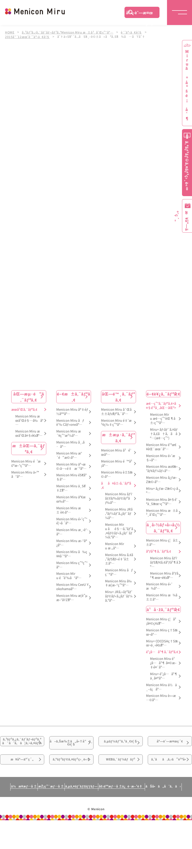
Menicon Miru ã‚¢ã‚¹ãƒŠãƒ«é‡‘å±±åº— (119, 558)
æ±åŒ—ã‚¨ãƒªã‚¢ (28, 448)
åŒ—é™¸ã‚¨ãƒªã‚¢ (118, 396)
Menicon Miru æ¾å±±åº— (161, 597)
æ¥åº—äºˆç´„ (22, 779)
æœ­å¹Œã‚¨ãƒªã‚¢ (24, 409)
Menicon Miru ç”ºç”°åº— (72, 564)
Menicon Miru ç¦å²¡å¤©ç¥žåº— (161, 621)
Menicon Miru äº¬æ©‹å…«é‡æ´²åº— (71, 466)
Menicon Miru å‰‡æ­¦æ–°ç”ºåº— (118, 582)
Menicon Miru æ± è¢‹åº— (68, 510)
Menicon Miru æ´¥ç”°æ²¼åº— (68, 433)
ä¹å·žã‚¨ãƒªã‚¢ (163, 609)
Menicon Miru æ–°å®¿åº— (71, 542)
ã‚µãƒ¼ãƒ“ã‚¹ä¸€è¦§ (121, 747)
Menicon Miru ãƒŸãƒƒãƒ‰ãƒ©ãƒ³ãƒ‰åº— (118, 498)
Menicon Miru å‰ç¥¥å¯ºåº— (71, 553)
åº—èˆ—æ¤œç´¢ (139, 14)
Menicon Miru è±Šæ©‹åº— (116, 474)
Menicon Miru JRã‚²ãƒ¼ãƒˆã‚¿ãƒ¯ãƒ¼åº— (118, 513)
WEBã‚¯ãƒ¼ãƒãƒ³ (120, 779)
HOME (9, 32)
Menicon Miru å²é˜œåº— (116, 452)
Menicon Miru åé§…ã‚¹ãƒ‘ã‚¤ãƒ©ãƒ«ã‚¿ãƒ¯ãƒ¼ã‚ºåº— (119, 530)
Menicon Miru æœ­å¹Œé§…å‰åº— (29, 420)
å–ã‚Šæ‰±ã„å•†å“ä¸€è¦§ (71, 747)
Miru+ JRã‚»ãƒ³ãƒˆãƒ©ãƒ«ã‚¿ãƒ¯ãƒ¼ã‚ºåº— (118, 595)
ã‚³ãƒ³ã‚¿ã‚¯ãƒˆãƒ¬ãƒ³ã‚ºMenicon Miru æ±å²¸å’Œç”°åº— (69, 32)
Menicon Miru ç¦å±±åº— (162, 542)
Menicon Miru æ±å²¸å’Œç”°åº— (162, 512)
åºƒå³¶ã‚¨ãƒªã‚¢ (158, 551)
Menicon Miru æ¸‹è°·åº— (72, 531)
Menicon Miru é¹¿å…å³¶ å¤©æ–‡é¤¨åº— (163, 662)
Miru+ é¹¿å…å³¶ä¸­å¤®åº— (164, 675)
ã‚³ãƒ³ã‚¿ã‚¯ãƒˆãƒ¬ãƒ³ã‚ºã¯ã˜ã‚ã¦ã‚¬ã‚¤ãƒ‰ (22, 750)
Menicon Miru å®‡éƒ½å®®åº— (72, 411)
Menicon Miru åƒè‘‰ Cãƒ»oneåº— (70, 422)
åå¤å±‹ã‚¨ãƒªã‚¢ (116, 485)
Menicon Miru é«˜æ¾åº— (159, 586)
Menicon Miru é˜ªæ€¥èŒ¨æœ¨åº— (161, 446)
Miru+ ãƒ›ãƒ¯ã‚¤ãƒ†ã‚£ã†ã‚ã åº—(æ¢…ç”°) (164, 433)
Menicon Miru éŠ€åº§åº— (71, 477)
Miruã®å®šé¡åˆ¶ (187, 85)
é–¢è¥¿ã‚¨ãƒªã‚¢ (163, 393)
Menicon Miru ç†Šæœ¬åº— (162, 632)
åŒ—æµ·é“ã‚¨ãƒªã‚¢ (28, 396)
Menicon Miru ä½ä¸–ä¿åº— (161, 686)
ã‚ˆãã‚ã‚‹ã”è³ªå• (170, 782)
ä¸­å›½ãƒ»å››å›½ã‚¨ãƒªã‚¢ (163, 527)
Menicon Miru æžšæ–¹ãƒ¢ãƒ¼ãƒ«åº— (162, 468)
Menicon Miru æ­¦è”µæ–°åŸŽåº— (71, 597)
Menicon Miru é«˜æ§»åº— (160, 457)
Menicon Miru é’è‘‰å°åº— (69, 575)
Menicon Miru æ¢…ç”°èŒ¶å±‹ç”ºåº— (162, 418)
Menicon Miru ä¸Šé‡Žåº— (71, 488)
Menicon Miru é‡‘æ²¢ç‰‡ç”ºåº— (116, 422)
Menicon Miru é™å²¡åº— (116, 463)
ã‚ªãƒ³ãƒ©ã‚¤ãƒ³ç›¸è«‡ (71, 782)
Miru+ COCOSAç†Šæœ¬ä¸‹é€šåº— (162, 643)
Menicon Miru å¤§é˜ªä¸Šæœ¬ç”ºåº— (161, 501)
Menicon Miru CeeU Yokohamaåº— (72, 586)
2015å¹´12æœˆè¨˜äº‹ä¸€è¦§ (28, 36)
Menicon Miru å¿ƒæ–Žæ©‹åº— (161, 479)
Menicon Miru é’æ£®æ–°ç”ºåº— (25, 463)
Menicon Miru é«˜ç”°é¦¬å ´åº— (71, 520)
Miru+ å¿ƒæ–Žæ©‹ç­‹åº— (162, 490)
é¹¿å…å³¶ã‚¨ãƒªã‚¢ (162, 651)
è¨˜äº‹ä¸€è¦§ (134, 32)
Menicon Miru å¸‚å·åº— (70, 444)
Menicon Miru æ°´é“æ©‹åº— (69, 455)
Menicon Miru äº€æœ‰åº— (71, 499)
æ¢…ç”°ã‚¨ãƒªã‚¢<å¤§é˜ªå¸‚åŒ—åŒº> (161, 405)
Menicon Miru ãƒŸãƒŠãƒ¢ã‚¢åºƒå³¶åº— (164, 562)
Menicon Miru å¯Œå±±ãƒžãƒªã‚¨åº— (116, 411)
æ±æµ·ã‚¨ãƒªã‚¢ (118, 437)
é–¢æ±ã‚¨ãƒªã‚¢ (73, 396)
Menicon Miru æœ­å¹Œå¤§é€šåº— (28, 433)
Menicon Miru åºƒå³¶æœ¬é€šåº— (164, 575)
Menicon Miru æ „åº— (114, 545)
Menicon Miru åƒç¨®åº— (119, 572)
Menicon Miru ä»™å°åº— (25, 474)
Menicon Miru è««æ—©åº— (161, 697)
